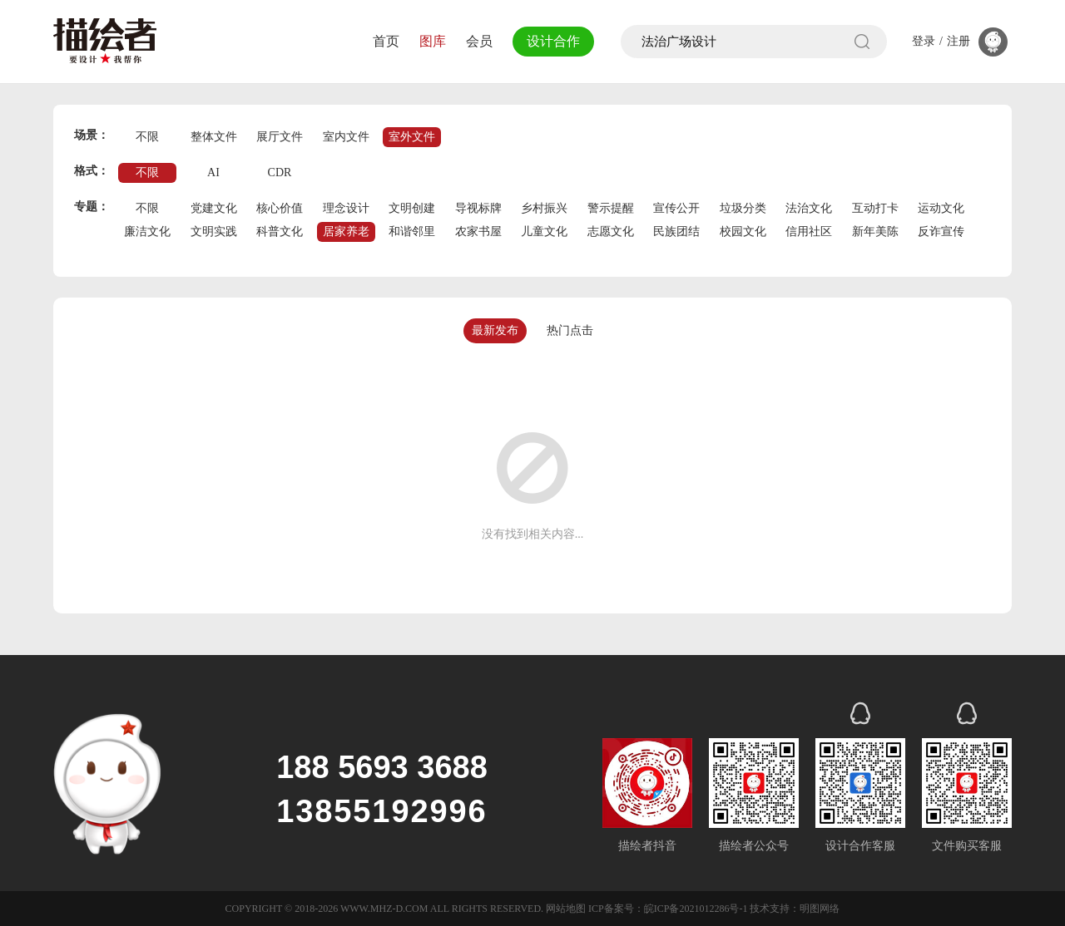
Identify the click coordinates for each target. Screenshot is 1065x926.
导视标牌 (478, 208)
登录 (923, 41)
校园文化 (743, 231)
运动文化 (941, 208)
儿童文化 (544, 231)
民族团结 (676, 231)
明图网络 (820, 908)
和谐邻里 (412, 231)
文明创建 (412, 208)
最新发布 (495, 330)
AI (213, 172)
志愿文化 (610, 231)
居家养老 (346, 231)
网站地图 (566, 908)
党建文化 (214, 208)
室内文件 (346, 137)
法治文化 (808, 208)
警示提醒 (610, 208)
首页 (381, 41)
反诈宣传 (941, 231)
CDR (280, 172)
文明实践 (214, 231)
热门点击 (570, 330)
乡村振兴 (544, 208)
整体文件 (214, 137)
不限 (147, 137)
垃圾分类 (743, 208)
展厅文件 (279, 137)
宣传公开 (676, 208)
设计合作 (550, 41)
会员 (474, 41)
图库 (427, 41)
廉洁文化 (147, 231)
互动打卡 (875, 208)
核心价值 (279, 208)
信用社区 (808, 231)
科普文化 (279, 231)
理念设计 (346, 208)
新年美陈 (875, 231)
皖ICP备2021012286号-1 (696, 908)
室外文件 (412, 137)
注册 (958, 41)
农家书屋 (478, 231)
